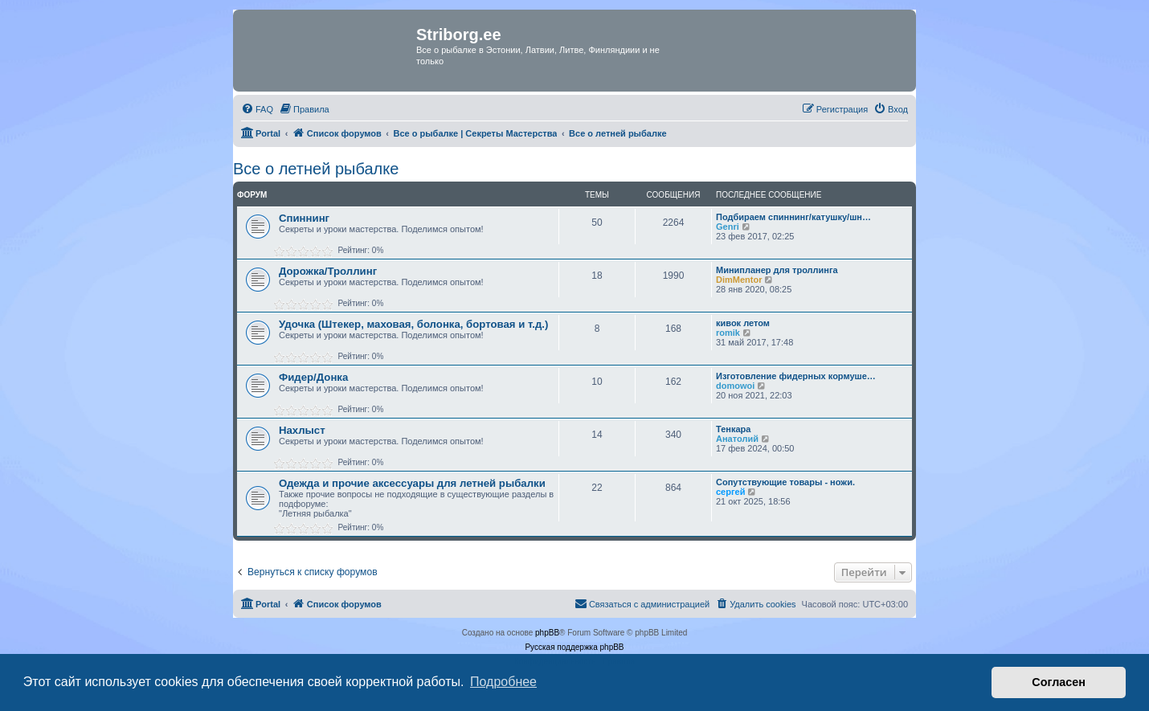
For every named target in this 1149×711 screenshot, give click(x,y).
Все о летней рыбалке (316, 169)
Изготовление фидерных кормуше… (796, 376)
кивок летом (743, 323)
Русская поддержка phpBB (574, 647)
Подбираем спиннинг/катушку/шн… (793, 217)
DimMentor (739, 279)
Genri (727, 226)
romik (728, 332)
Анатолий (737, 438)
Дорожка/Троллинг (328, 271)
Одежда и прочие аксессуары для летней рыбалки (412, 483)
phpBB (547, 632)
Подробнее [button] (503, 682)
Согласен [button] (1059, 682)
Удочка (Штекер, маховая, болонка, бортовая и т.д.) (413, 324)
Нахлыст (302, 430)
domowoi (735, 385)
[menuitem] (257, 109)
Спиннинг (304, 218)
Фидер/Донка (313, 377)
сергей (730, 491)
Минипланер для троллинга (777, 270)
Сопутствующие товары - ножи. (785, 482)
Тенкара (733, 429)
